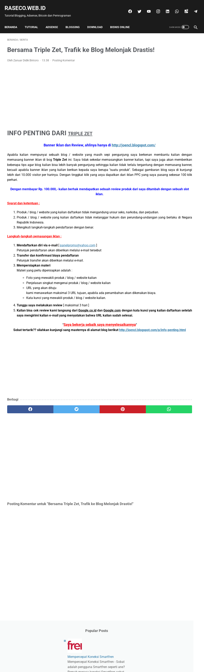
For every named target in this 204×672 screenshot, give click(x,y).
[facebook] (127, 7)
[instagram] (155, 7)
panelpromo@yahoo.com (77, 267)
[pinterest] (86, 446)
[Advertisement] (70, 102)
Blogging (75, 21)
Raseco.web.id (27, 4)
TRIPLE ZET (85, 139)
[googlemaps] (183, 7)
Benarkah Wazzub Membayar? (173, 182)
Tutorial (34, 21)
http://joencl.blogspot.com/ (104, 151)
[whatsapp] (174, 7)
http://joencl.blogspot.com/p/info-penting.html (70, 366)
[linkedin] (164, 7)
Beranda (13, 21)
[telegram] (192, 7)
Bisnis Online (122, 21)
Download (97, 21)
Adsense (54, 21)
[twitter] (136, 7)
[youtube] (145, 7)
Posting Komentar (63, 66)
